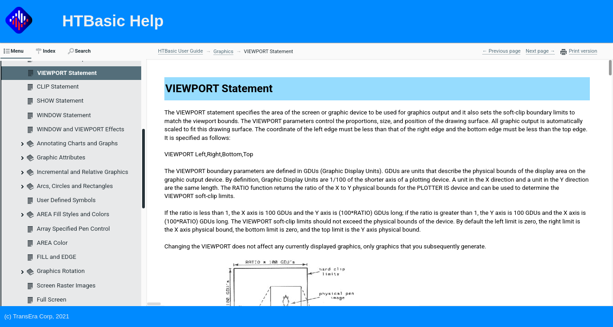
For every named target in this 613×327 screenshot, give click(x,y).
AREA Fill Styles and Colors (73, 214)
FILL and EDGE (56, 256)
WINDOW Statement (64, 115)
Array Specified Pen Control (73, 228)
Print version (583, 51)
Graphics (223, 51)
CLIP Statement (58, 86)
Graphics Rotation (61, 271)
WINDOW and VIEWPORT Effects (80, 129)
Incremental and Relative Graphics (82, 171)
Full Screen (51, 299)
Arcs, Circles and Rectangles (75, 186)
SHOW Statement (60, 100)
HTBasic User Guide (180, 51)
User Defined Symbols (66, 200)
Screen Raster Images (66, 285)
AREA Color (52, 242)
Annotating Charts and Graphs (77, 143)
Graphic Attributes (61, 157)
